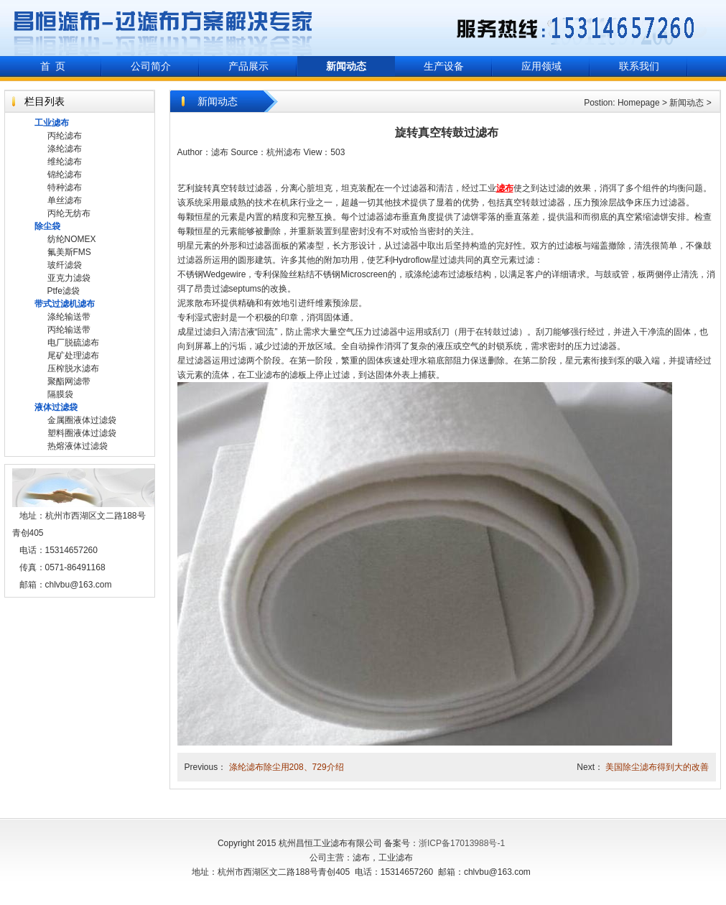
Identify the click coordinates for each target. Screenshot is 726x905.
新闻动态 (686, 103)
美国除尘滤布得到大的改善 (657, 767)
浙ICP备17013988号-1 (462, 843)
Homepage (639, 103)
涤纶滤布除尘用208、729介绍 (286, 767)
